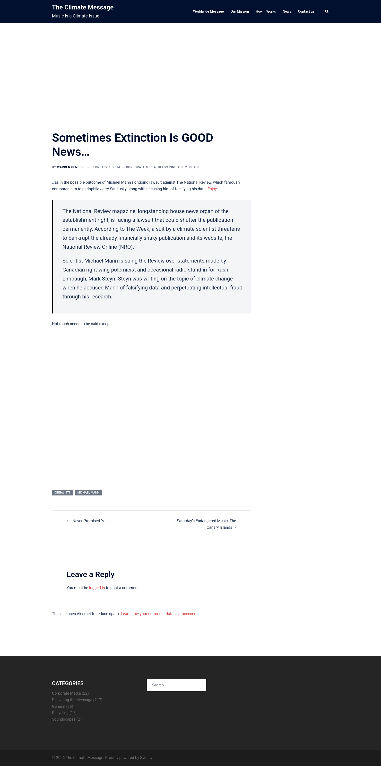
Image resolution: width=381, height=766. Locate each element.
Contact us (306, 11)
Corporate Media (141, 167)
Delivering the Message (179, 167)
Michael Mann (88, 492)
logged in (97, 587)
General (58, 706)
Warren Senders (71, 167)
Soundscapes (63, 719)
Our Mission (240, 11)
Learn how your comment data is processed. (159, 613)
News (287, 11)
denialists (62, 492)
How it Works (266, 11)
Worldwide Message (208, 11)
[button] (327, 12)
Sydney (146, 757)
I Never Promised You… (90, 521)
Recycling (60, 712)
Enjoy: (213, 189)
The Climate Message (82, 7)
